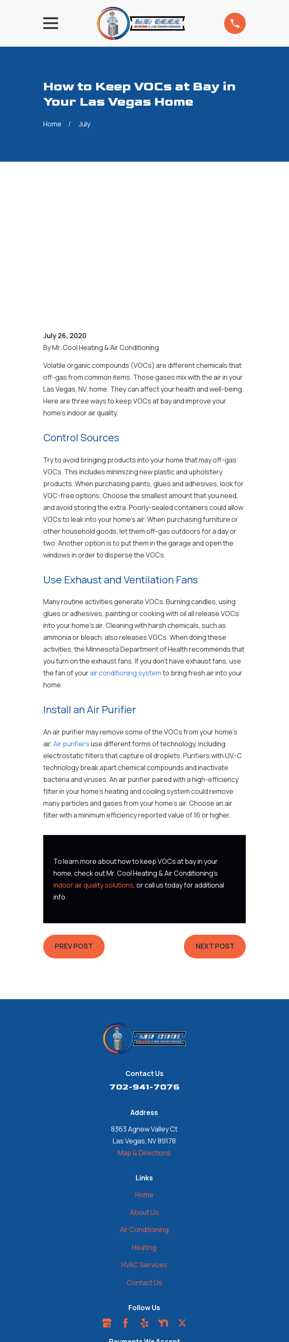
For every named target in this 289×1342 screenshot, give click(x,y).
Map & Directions (144, 1040)
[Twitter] (182, 1211)
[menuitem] (101, 1310)
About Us (144, 1100)
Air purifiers (71, 631)
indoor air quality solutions (93, 773)
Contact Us (144, 1170)
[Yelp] (144, 1211)
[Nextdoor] (163, 1211)
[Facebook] (125, 1211)
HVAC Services (144, 1152)
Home (144, 1082)
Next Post (215, 834)
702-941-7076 (144, 975)
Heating (144, 1135)
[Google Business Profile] (106, 1211)
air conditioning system (125, 561)
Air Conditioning (144, 1117)
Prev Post (74, 834)
